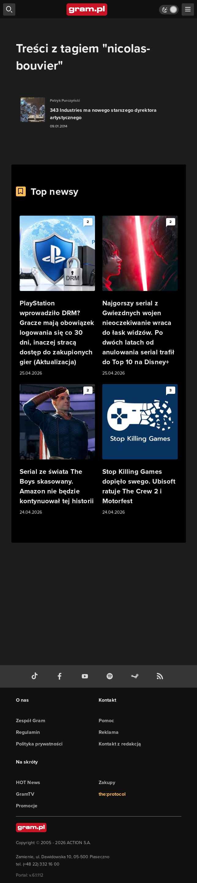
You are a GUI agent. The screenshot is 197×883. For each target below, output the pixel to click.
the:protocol (112, 794)
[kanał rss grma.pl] (161, 676)
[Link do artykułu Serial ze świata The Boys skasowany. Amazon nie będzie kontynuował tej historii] (57, 450)
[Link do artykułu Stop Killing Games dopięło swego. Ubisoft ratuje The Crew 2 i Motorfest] (140, 450)
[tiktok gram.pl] (36, 676)
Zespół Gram (30, 720)
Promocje (27, 805)
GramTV (25, 794)
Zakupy (107, 782)
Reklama (109, 732)
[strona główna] (87, 9)
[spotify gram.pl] (111, 676)
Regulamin (28, 732)
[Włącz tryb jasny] (169, 9)
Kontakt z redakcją (120, 743)
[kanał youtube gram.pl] (86, 676)
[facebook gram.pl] (61, 676)
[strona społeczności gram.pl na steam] (136, 676)
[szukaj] (9, 9)
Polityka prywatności (39, 743)
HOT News (28, 782)
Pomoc (106, 720)
